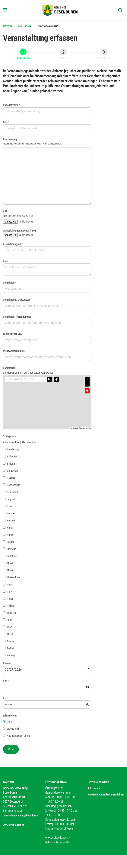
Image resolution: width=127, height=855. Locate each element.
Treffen (10, 650)
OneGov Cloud (53, 838)
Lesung (10, 543)
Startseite (8, 27)
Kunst (10, 536)
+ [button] (87, 381)
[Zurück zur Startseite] (63, 11)
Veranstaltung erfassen (51, 27)
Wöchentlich (13, 730)
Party (9, 593)
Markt (10, 564)
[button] (56, 380)
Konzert (11, 522)
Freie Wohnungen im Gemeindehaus (102, 796)
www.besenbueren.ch (15, 824)
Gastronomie (13, 486)
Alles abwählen (29, 443)
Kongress (12, 515)
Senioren (11, 614)
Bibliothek (12, 458)
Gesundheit (12, 493)
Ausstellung (13, 451)
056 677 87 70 (20, 806)
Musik (10, 571)
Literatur (11, 550)
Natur (10, 586)
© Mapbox (74, 430)
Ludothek (12, 557)
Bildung (11, 465)
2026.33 (68, 838)
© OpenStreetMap (84, 430)
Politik (10, 600)
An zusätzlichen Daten (18, 737)
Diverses (11, 479)
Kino (9, 507)
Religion (11, 607)
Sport (9, 621)
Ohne (9, 723)
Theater (11, 636)
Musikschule (13, 579)
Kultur (10, 529)
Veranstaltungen (26, 27)
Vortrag (11, 657)
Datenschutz (52, 842)
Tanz (9, 628)
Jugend (11, 500)
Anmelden (68, 842)
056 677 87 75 (16, 811)
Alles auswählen (11, 443)
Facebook (95, 788)
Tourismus (12, 643)
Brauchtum (12, 472)
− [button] (87, 386)
